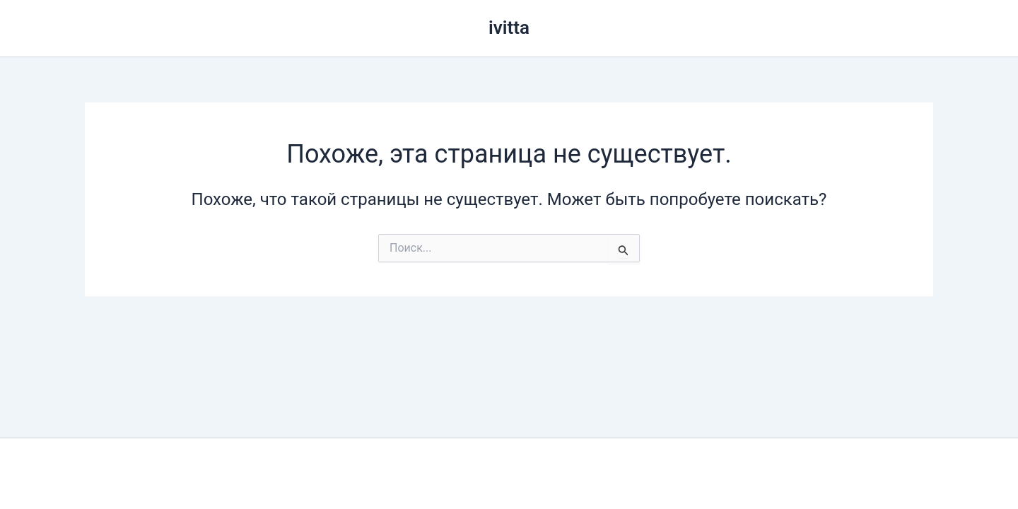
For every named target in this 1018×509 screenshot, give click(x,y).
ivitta (509, 27)
